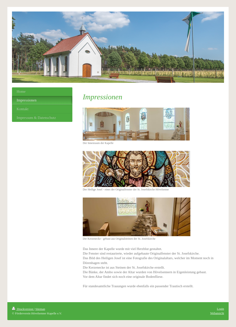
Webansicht (217, 313)
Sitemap (40, 309)
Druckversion (23, 309)
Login (220, 308)
